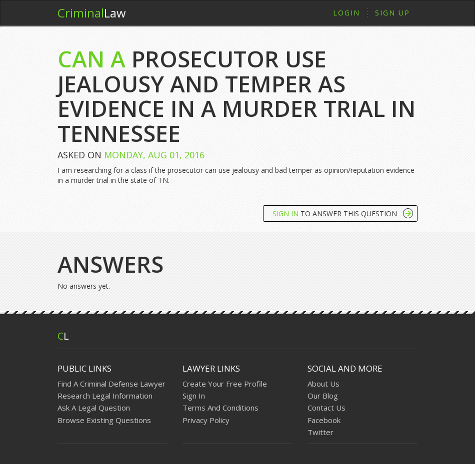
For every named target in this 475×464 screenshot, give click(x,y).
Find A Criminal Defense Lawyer (112, 384)
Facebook (324, 420)
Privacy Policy (206, 420)
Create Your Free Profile (224, 384)
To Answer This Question (334, 213)
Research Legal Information (105, 396)
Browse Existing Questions (104, 420)
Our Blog (323, 396)
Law (92, 12)
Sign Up (392, 12)
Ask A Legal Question (94, 408)
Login (346, 12)
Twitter (321, 432)
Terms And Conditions (220, 408)
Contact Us (327, 408)
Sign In (193, 396)
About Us (324, 384)
